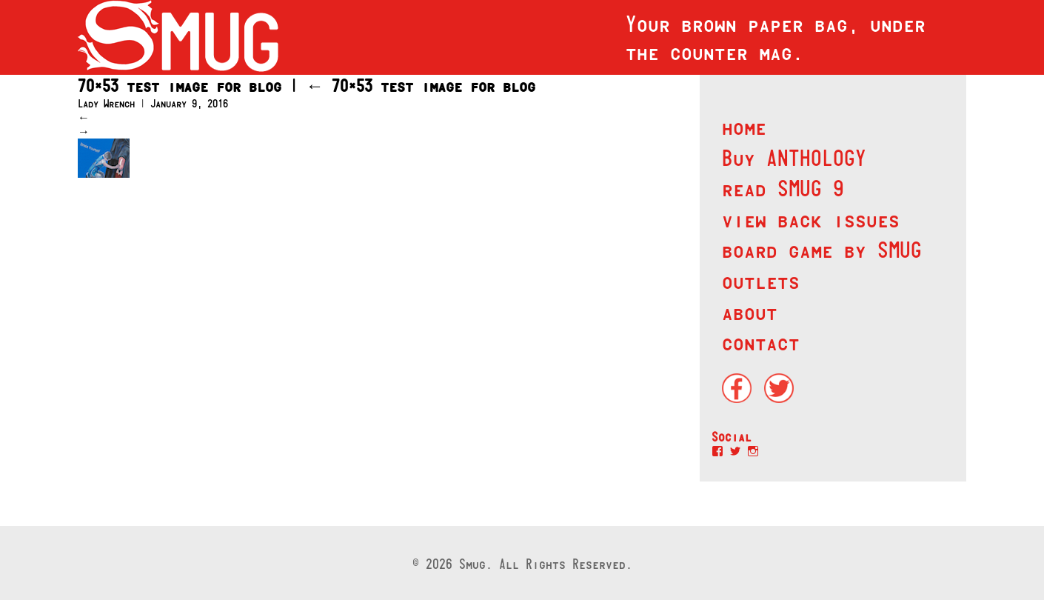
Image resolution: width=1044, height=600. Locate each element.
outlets (761, 281)
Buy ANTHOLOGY (794, 158)
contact (761, 342)
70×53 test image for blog (420, 85)
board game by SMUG (822, 250)
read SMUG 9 (783, 188)
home (744, 127)
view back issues (811, 219)
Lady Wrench (106, 103)
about (749, 312)
